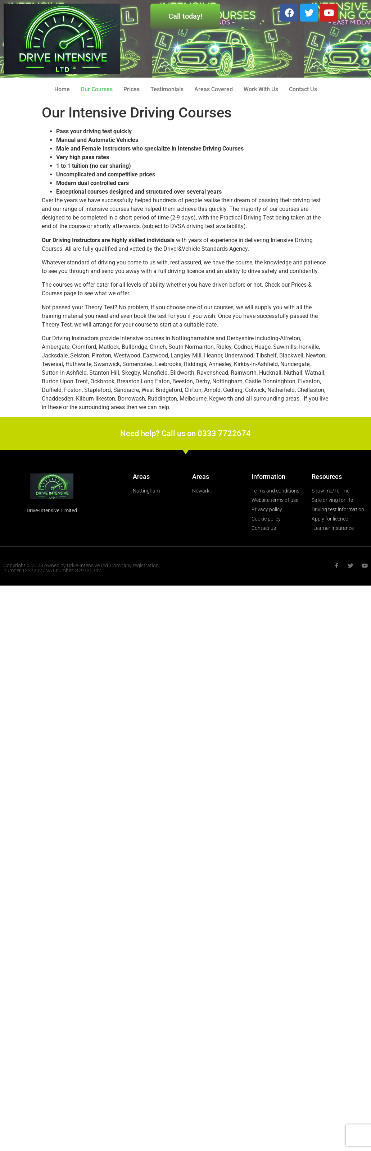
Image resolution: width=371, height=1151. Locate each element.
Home (62, 89)
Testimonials (167, 89)
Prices (131, 89)
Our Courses (97, 89)
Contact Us (303, 89)
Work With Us (261, 89)
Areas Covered (213, 89)
